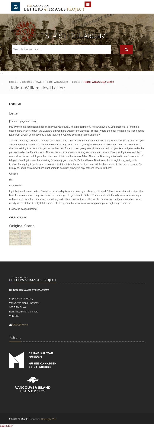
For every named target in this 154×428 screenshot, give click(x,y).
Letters (76, 81)
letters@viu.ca (20, 324)
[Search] (126, 49)
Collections (26, 81)
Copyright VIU (48, 419)
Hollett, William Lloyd (57, 81)
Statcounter (6, 425)
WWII (39, 81)
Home (12, 81)
